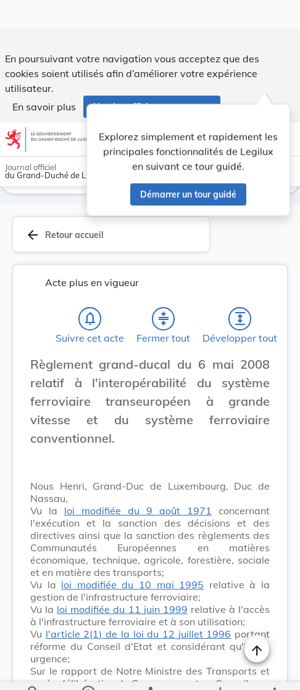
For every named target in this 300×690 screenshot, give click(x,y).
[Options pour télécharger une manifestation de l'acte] (220, 670)
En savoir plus (44, 75)
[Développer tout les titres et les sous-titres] (240, 293)
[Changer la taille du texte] (256, 352)
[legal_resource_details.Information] (87, 670)
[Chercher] (33, 670)
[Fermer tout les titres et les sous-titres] (163, 293)
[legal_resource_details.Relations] (150, 670)
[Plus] (274, 670)
